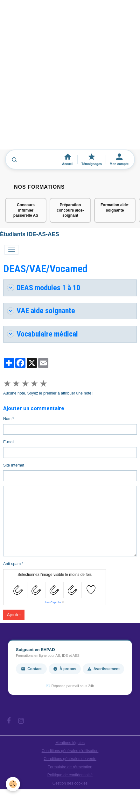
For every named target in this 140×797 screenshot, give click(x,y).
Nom (7, 419)
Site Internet (13, 465)
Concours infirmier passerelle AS (25, 210)
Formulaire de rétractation (70, 767)
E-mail (8, 442)
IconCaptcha (53, 602)
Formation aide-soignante (115, 208)
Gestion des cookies (70, 783)
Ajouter (14, 614)
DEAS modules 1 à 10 (43, 287)
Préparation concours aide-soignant (70, 210)
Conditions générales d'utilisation (70, 751)
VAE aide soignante (41, 310)
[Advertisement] (70, 78)
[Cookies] (13, 784)
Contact (31, 669)
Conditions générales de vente (70, 759)
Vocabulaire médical (42, 334)
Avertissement (103, 669)
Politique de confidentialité (70, 775)
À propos (64, 669)
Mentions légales (70, 743)
